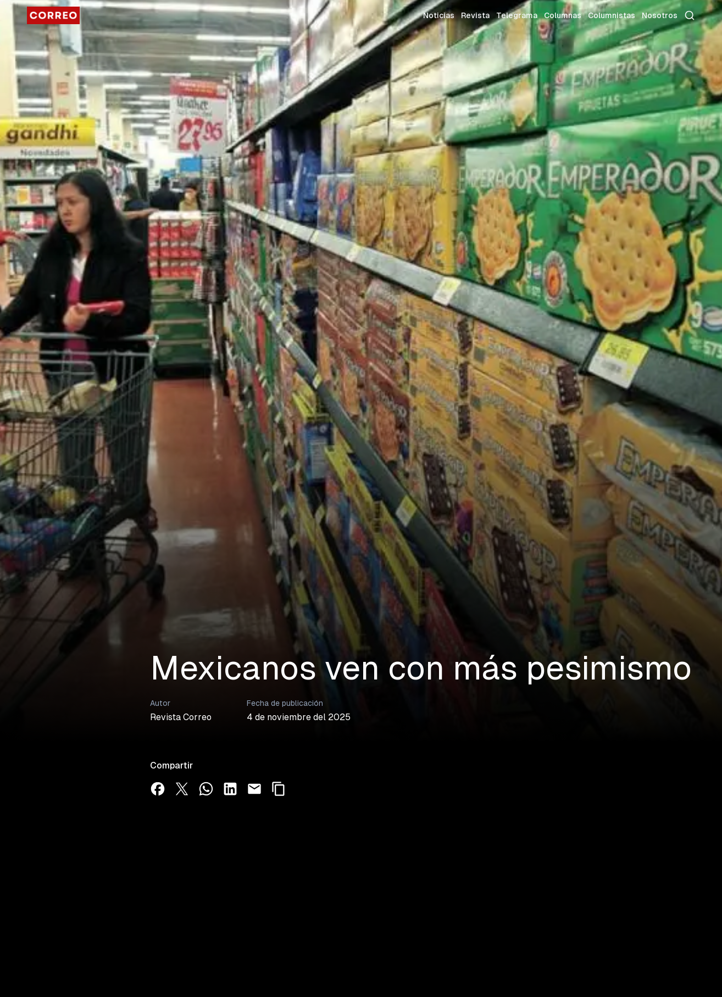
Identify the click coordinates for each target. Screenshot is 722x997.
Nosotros (659, 15)
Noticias (438, 15)
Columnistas (611, 15)
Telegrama (516, 15)
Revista (475, 15)
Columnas (562, 15)
